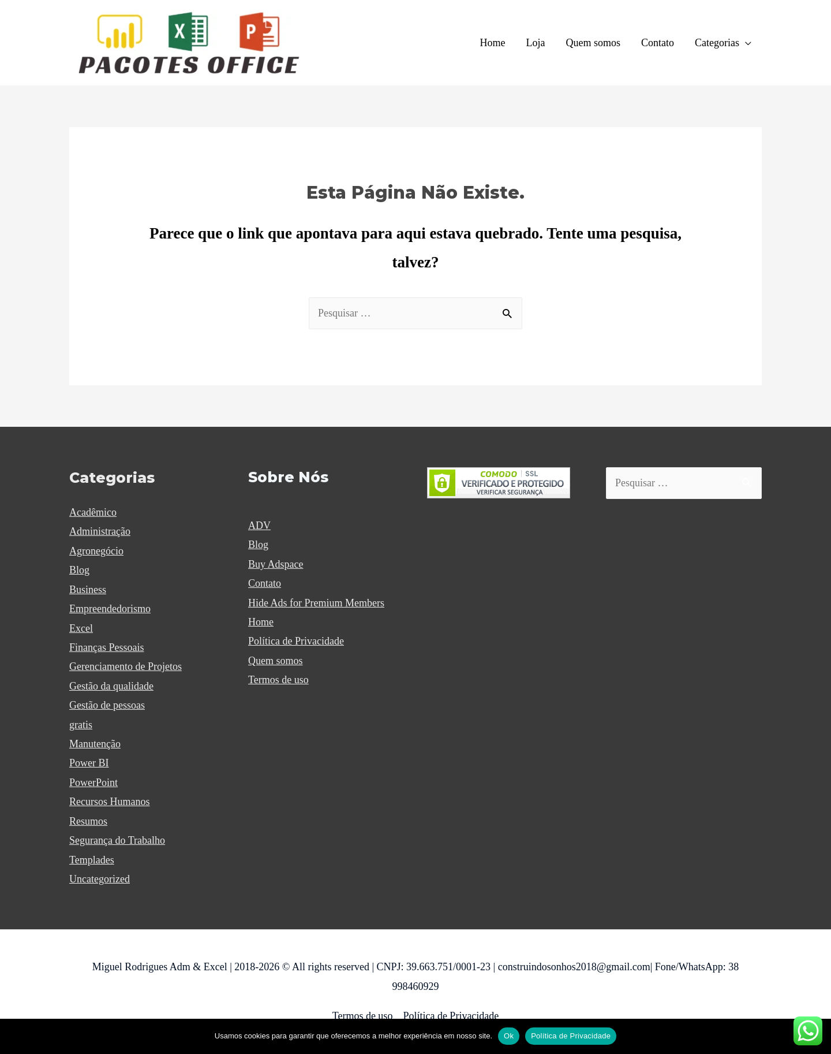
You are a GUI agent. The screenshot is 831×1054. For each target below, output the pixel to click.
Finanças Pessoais (106, 647)
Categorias (717, 43)
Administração (99, 531)
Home (493, 43)
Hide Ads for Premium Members (316, 603)
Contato (657, 43)
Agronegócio (96, 551)
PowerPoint (93, 782)
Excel (81, 628)
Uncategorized (99, 879)
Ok (509, 1035)
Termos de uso (278, 680)
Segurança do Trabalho (117, 840)
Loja (535, 43)
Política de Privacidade (296, 641)
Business (87, 589)
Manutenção (95, 744)
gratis (80, 725)
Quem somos (593, 43)
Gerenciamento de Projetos (125, 666)
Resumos (88, 821)
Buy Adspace (275, 564)
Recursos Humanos (109, 801)
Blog (79, 570)
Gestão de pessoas (107, 705)
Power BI (89, 763)
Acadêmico (93, 512)
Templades (91, 860)
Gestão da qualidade (111, 686)
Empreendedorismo (110, 608)
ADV (259, 525)
